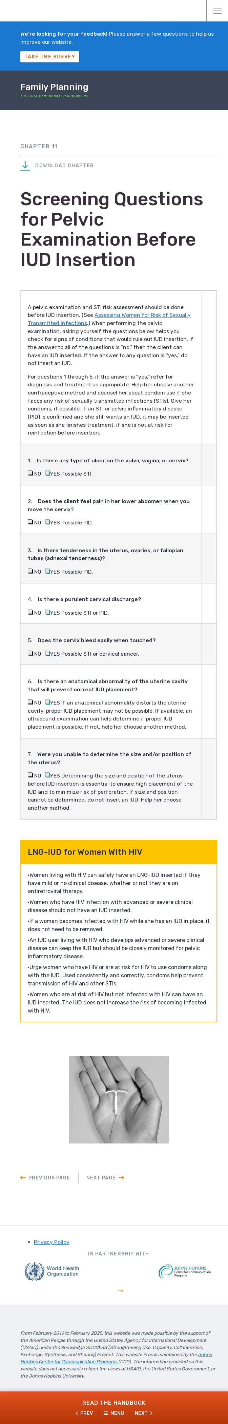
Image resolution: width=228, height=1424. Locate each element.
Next (141, 1413)
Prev (86, 1413)
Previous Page (49, 1185)
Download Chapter (57, 166)
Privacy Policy (51, 1249)
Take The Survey (49, 57)
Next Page (101, 1185)
